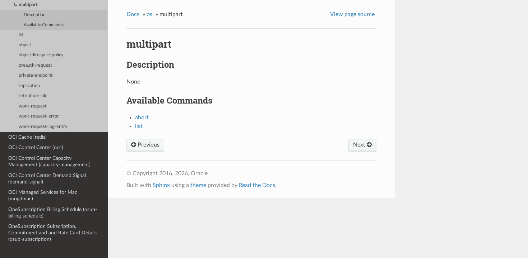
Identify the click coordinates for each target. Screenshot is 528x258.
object (25, 45)
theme (198, 185)
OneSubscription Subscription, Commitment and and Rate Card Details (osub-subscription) (52, 233)
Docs (132, 14)
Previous (145, 145)
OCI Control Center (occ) (35, 147)
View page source (352, 14)
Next (362, 145)
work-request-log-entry (43, 126)
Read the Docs (257, 185)
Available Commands (44, 25)
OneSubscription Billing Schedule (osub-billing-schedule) (52, 213)
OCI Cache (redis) (27, 137)
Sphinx (161, 185)
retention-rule (33, 96)
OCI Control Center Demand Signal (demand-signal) (47, 179)
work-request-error (39, 116)
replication (29, 85)
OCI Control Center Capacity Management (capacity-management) (49, 161)
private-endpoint (36, 75)
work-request (33, 106)
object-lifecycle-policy (41, 55)
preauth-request (35, 65)
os (149, 14)
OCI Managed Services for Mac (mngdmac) (42, 195)
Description (35, 15)
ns (21, 34)
